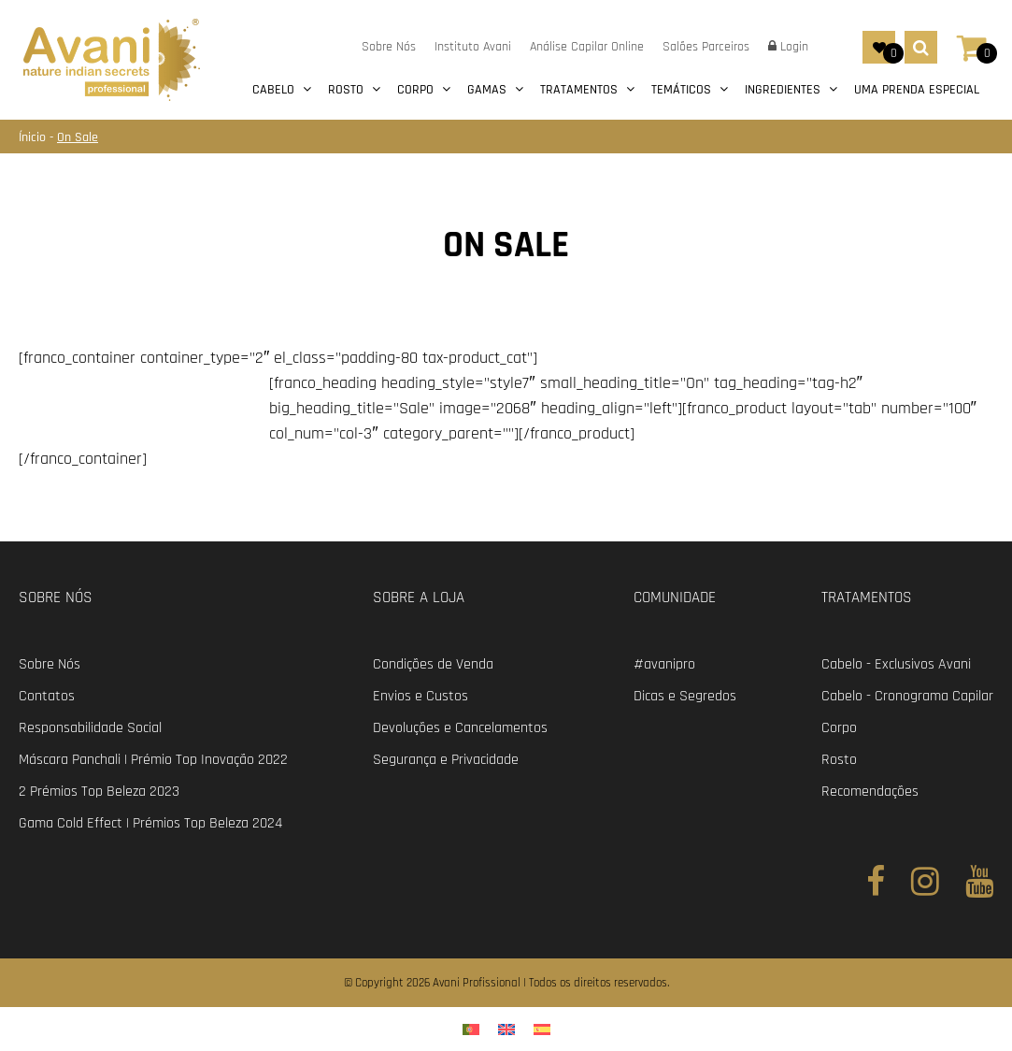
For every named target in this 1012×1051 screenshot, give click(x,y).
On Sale (77, 137)
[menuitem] (471, 1029)
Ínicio (34, 137)
